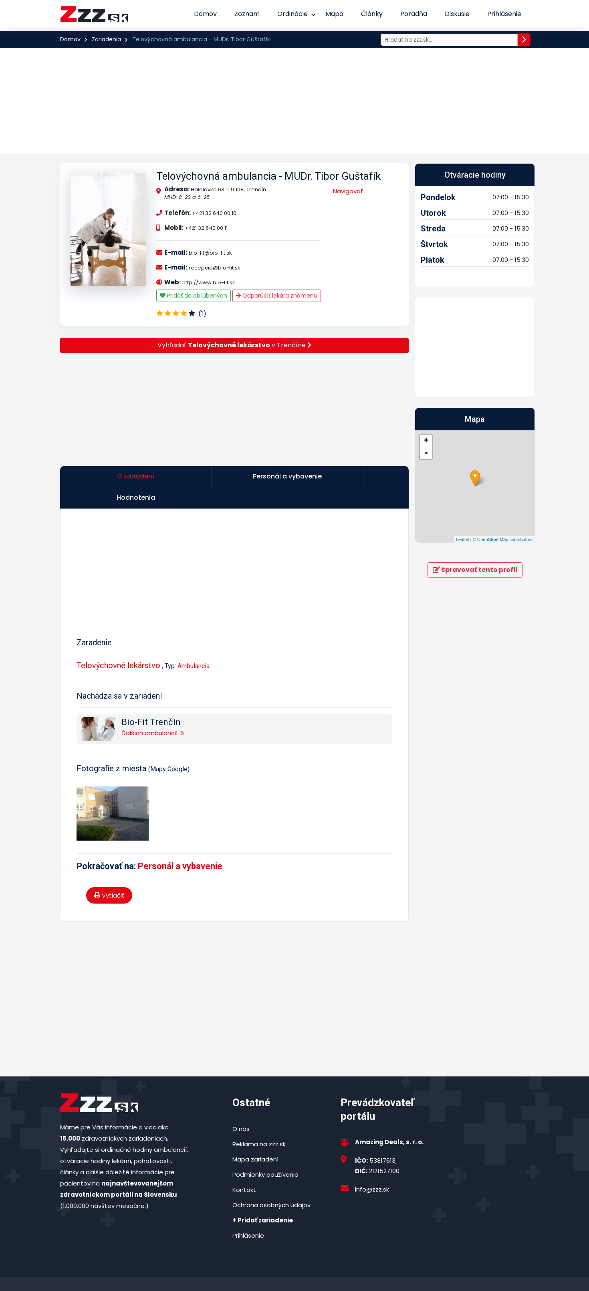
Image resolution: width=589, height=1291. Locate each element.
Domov (205, 13)
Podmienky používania (265, 1154)
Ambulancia (194, 646)
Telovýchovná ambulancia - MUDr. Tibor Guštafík (268, 176)
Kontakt (244, 1169)
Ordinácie (292, 13)
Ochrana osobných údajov (271, 1185)
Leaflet (462, 539)
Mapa (334, 13)
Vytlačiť (109, 875)
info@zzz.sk (372, 1169)
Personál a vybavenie (180, 846)
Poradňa (413, 13)
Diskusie (457, 13)
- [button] (426, 453)
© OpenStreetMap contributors (503, 539)
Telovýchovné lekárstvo (118, 645)
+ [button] (426, 441)
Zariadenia (106, 39)
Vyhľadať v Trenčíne (234, 345)
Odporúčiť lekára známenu (276, 296)
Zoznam (247, 13)
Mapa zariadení (255, 1139)
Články (372, 13)
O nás (241, 1109)
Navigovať (348, 191)
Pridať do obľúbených (193, 296)
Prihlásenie (504, 13)
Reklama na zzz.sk (259, 1124)
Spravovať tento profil (475, 569)
